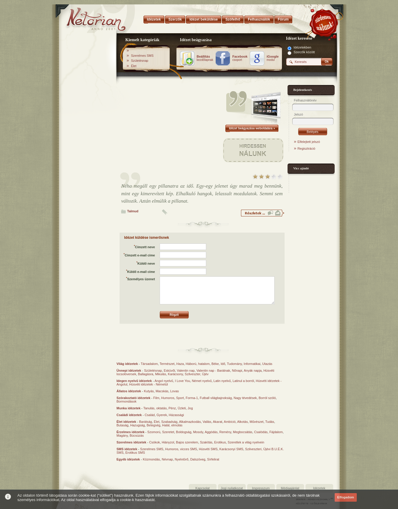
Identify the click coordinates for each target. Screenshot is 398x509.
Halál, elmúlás (172, 425)
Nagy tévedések (245, 398)
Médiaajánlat (290, 488)
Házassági (176, 415)
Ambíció (230, 421)
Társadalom (149, 364)
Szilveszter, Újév (197, 374)
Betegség (153, 425)
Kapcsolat (202, 488)
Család (150, 415)
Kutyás (149, 391)
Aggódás (211, 432)
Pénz (172, 408)
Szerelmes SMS (142, 55)
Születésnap (139, 60)
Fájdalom (276, 432)
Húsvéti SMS (208, 449)
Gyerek (161, 415)
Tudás (269, 421)
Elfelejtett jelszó (309, 141)
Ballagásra (145, 374)
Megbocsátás (242, 432)
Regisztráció (307, 148)
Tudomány (234, 364)
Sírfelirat (213, 459)
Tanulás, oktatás (155, 408)
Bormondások (127, 401)
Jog (190, 408)
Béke (215, 364)
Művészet (256, 421)
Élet (133, 66)
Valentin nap (185, 370)
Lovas (174, 391)
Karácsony (175, 374)
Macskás (162, 391)
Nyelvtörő (181, 459)
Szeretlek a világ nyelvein (246, 442)
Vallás (207, 421)
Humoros (167, 398)
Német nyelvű (202, 381)
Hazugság (137, 425)
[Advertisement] (87, 127)
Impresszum (261, 488)
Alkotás (242, 421)
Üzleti (182, 408)
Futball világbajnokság (216, 398)
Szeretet (168, 432)
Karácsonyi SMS (231, 449)
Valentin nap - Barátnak (213, 370)
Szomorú (153, 432)
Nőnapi (237, 370)
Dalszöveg (197, 459)
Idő (223, 364)
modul (273, 58)
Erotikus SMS (135, 452)
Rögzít (174, 314)
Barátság (145, 421)
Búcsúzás (137, 435)
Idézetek (319, 488)
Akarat (217, 421)
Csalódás (260, 432)
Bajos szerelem (187, 442)
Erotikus (220, 442)
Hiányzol (168, 442)
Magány (122, 435)
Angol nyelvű (164, 381)
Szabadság (169, 421)
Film (156, 398)
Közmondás (151, 459)
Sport (180, 398)
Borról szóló (267, 398)
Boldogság (183, 432)
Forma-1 (192, 398)
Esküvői (169, 370)
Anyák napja (253, 370)
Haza (180, 364)
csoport (239, 58)
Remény (225, 432)
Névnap (167, 459)
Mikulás (160, 374)
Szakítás (206, 442)
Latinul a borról (243, 381)
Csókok (154, 442)
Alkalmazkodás (190, 421)
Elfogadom (345, 497)
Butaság (122, 425)
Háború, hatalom (197, 364)
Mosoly (198, 432)
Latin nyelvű (222, 381)
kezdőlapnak (205, 58)
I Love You (182, 381)
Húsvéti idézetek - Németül (148, 384)
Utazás (267, 364)
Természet (167, 364)
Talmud (132, 211)
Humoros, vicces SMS (181, 449)
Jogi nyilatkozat (232, 488)
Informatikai (252, 364)
